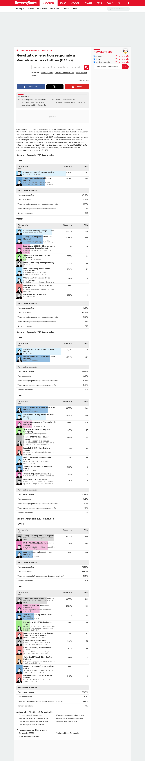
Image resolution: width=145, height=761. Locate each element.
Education (54, 9)
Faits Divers (42, 9)
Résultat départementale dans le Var (33, 718)
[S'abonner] (111, 66)
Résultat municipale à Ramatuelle (69, 718)
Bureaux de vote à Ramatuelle (64, 100)
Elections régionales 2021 (31, 50)
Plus (110, 3)
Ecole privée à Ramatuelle (29, 736)
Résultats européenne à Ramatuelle (70, 715)
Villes (74, 9)
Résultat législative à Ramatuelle (32, 725)
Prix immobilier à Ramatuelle (67, 733)
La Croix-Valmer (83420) (64, 73)
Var (51, 50)
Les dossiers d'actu (102, 62)
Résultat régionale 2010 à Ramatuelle (33, 105)
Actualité (98, 56)
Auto (99, 3)
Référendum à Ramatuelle (66, 722)
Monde (66, 9)
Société (30, 9)
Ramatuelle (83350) (26, 733)
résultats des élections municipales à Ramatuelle (55, 132)
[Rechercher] (118, 9)
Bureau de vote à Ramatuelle (30, 715)
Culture (75, 3)
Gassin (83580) (47, 73)
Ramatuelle (58, 102)
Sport (63, 3)
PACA (45, 50)
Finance (88, 3)
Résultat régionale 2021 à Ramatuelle (32, 100)
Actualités (48, 3)
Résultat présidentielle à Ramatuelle (33, 722)
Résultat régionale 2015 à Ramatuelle (32, 102)
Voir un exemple (122, 56)
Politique (20, 9)
